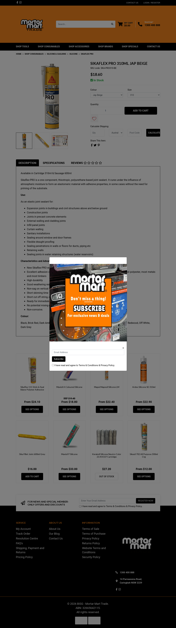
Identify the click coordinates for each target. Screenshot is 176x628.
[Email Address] (88, 352)
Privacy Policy (107, 365)
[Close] (123, 348)
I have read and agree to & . (83, 365)
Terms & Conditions (88, 365)
